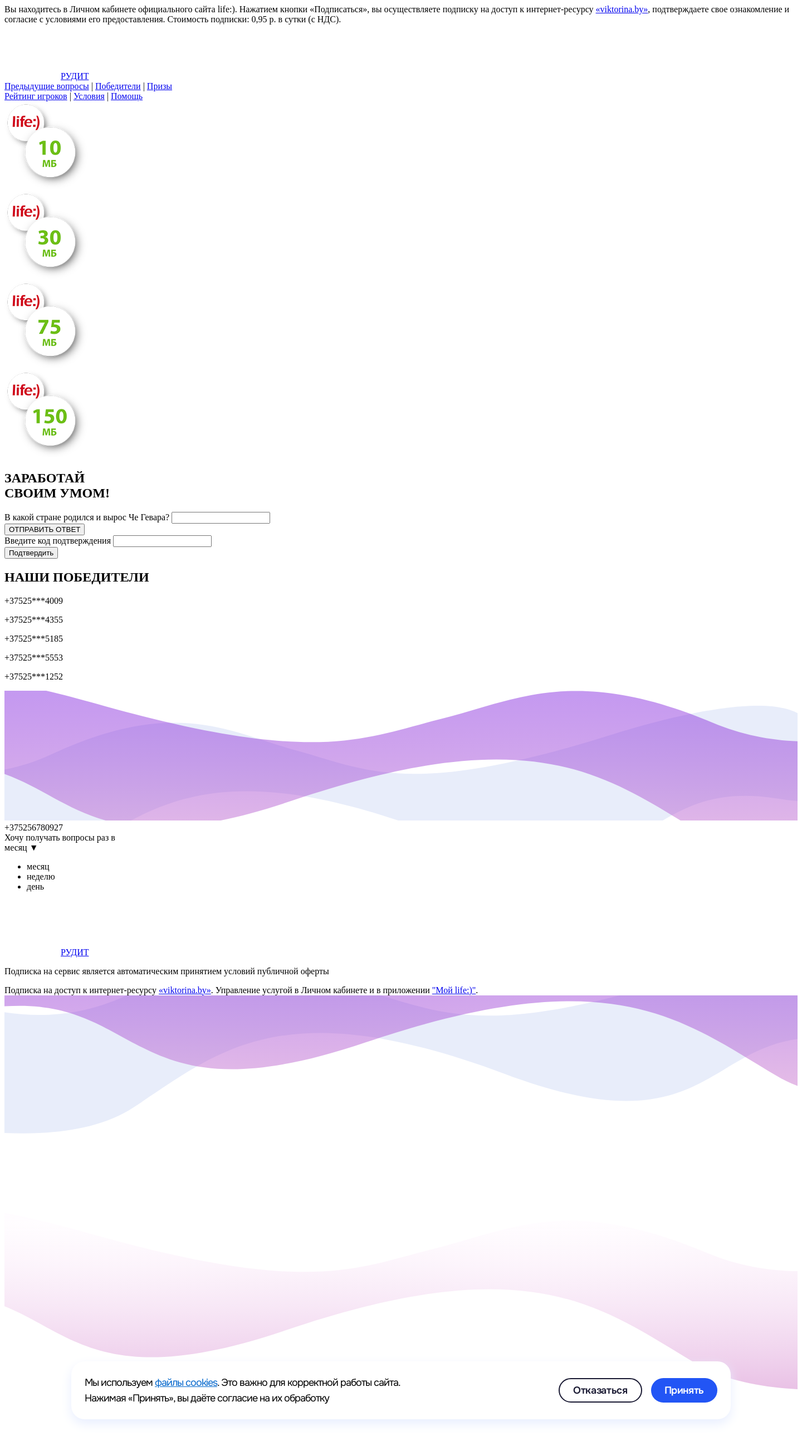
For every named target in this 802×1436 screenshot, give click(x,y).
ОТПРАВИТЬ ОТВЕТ (44, 529)
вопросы (46, 86)
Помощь (127, 96)
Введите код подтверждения (57, 540)
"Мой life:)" (454, 990)
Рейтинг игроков (35, 96)
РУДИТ (46, 76)
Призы (159, 86)
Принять (684, 1390)
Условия (89, 96)
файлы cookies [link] (186, 1382)
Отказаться (600, 1390)
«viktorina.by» (622, 9)
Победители (118, 86)
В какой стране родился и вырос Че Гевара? (86, 517)
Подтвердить (31, 553)
